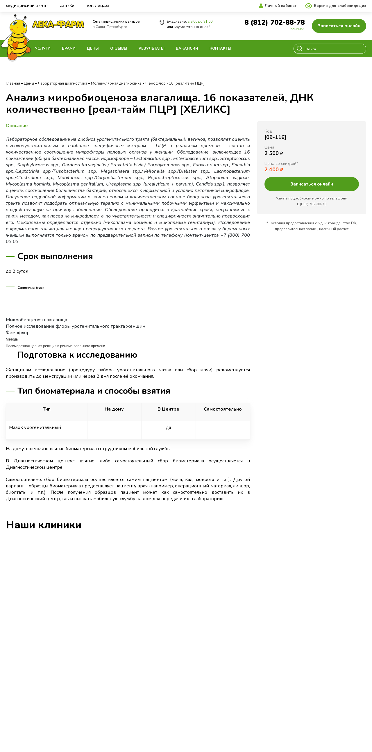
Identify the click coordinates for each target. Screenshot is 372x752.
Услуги (43, 48)
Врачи (69, 48)
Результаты (151, 48)
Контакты (220, 48)
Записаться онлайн (339, 26)
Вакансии (187, 48)
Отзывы (118, 48)
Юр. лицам (98, 5)
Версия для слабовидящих (340, 5)
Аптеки (67, 5)
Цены (93, 48)
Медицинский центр (26, 5)
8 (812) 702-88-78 (274, 22)
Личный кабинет (280, 5)
